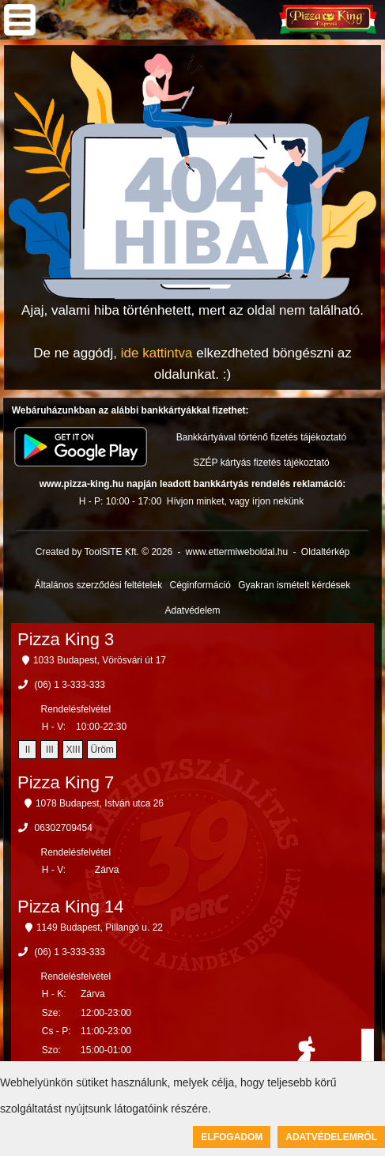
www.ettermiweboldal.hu (237, 551)
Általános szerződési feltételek (98, 585)
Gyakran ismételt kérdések (294, 585)
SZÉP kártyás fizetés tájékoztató (261, 462)
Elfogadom (231, 1137)
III (50, 749)
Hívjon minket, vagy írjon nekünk (235, 501)
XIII (73, 749)
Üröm (101, 749)
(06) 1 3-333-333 (69, 684)
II (28, 749)
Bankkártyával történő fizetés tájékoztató (261, 437)
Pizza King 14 (70, 906)
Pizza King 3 (65, 639)
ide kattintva (157, 353)
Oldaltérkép (325, 551)
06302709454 (63, 827)
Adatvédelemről (331, 1137)
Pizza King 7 (65, 782)
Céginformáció (199, 585)
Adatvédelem (192, 610)
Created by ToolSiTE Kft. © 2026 (104, 551)
